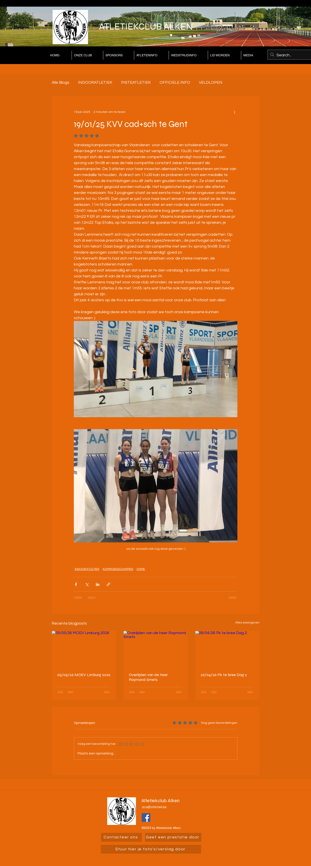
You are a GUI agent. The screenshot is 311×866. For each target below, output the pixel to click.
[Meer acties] (234, 112)
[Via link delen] (108, 584)
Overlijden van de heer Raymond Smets (148, 677)
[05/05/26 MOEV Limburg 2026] (84, 649)
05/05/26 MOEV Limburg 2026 (83, 674)
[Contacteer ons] (121, 837)
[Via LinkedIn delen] (97, 584)
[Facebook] (146, 817)
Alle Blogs (60, 82)
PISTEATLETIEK (136, 82)
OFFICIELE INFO (175, 82)
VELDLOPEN (210, 82)
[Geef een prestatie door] (173, 837)
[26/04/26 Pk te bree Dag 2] (227, 649)
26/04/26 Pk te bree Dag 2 (224, 674)
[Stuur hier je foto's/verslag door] (151, 849)
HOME (141, 569)
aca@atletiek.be (154, 807)
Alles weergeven (247, 622)
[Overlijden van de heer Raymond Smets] (155, 649)
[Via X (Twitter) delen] (87, 584)
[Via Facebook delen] (76, 584)
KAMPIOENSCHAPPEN (118, 569)
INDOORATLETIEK (95, 82)
